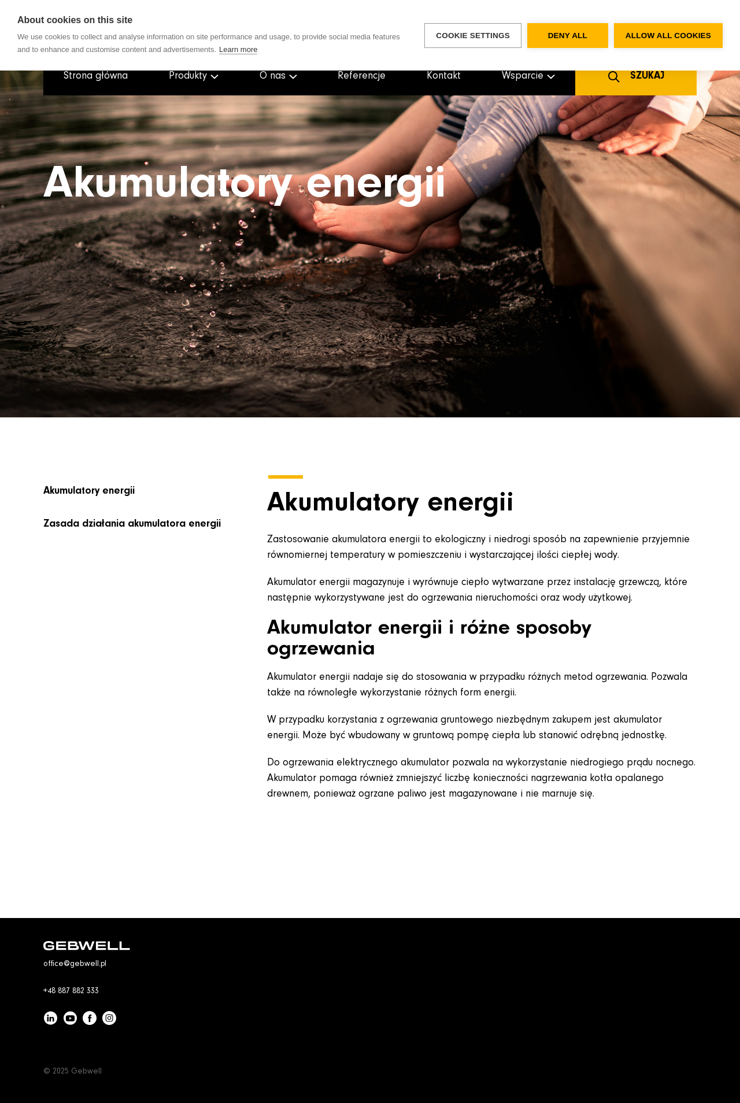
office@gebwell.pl (74, 964)
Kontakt (444, 76)
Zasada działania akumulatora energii (132, 524)
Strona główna (96, 76)
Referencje (362, 76)
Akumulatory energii (89, 491)
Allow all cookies (668, 35)
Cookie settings (473, 35)
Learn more (238, 49)
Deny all (567, 35)
